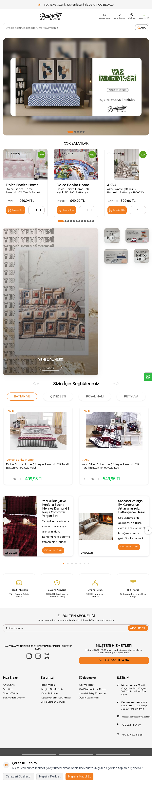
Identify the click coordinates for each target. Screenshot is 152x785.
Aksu (86, 460)
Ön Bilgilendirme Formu (93, 690)
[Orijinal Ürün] (95, 589)
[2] (141, 256)
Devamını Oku (54, 551)
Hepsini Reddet (50, 776)
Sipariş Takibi (10, 694)
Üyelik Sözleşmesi (89, 698)
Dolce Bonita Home (22, 185)
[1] (137, 235)
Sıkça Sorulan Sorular (53, 703)
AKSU (112, 185)
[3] (112, 236)
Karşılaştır (14, 153)
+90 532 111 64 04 (117, 662)
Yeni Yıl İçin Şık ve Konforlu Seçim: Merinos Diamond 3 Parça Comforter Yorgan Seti (55, 510)
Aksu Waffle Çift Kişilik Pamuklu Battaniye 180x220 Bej (122, 190)
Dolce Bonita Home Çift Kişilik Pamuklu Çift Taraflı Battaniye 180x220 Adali (34, 466)
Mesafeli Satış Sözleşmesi (93, 694)
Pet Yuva (131, 397)
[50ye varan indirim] (76, 87)
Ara (142, 27)
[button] (70, 132)
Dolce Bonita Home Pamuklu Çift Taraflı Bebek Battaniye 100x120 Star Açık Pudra (25, 190)
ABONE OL (138, 630)
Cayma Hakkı (87, 686)
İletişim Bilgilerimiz (52, 690)
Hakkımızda (48, 686)
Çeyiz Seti (58, 397)
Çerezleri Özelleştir (18, 776)
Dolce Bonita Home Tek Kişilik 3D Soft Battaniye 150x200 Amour (73, 190)
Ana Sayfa (9, 686)
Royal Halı (95, 397)
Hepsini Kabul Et (79, 776)
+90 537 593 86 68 (132, 736)
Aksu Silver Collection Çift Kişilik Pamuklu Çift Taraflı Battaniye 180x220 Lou (111, 466)
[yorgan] (50, 301)
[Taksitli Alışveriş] (19, 589)
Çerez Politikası (49, 694)
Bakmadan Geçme (14, 698)
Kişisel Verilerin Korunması (56, 698)
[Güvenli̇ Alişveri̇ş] (57, 589)
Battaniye (22, 397)
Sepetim (7, 690)
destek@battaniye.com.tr (136, 718)
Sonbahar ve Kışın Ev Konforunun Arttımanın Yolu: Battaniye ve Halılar (131, 508)
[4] (116, 257)
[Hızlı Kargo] (133, 589)
